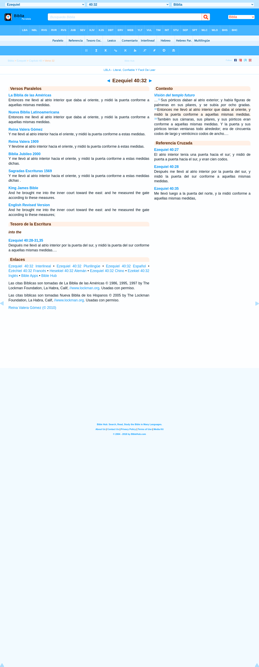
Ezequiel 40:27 (166, 150)
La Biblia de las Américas (29, 95)
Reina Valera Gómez (25, 129)
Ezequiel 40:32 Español (126, 266)
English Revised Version (29, 205)
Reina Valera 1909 (23, 142)
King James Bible (23, 188)
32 (155, 109)
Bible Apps (29, 276)
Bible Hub (49, 276)
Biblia (11, 60)
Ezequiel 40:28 (166, 167)
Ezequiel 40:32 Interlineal (29, 266)
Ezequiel (21, 60)
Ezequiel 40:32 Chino (107, 271)
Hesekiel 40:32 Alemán (68, 271)
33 (155, 118)
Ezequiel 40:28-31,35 (25, 240)
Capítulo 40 (35, 60)
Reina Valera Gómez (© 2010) (32, 308)
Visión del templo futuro (174, 95)
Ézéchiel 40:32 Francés (27, 271)
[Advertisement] (129, 343)
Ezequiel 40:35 (166, 189)
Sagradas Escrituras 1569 (30, 171)
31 (159, 99)
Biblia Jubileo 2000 (24, 154)
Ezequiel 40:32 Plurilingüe (78, 266)
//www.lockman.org (84, 288)
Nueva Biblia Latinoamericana (33, 112)
